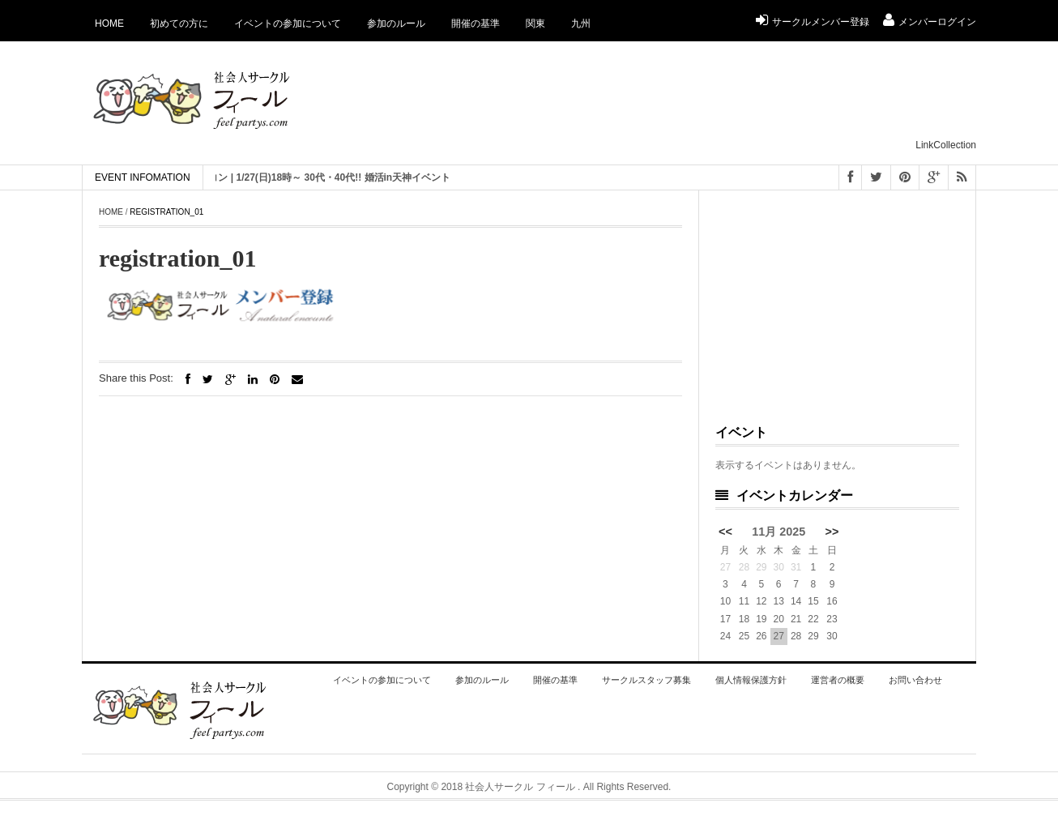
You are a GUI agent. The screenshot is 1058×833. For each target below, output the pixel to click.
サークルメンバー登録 (812, 22)
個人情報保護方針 (751, 680)
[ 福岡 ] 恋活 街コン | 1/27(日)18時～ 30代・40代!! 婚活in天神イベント (308, 177)
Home (109, 23)
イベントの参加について (287, 23)
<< (725, 531)
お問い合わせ (915, 680)
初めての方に (179, 23)
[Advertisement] (681, 98)
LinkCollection (945, 145)
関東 (535, 23)
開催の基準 (475, 23)
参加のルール (396, 23)
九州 (581, 23)
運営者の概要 (837, 680)
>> (832, 531)
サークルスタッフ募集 (646, 680)
